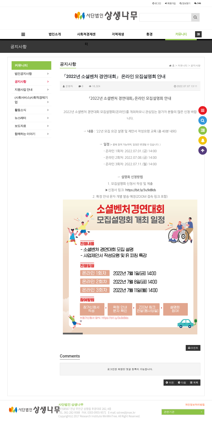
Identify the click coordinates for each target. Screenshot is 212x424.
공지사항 (20, 81)
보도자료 (20, 126)
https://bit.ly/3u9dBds (140, 190)
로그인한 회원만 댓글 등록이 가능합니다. (130, 369)
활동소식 (20, 110)
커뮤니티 (181, 34)
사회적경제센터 (86, 36)
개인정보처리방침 (195, 404)
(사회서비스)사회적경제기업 (31, 100)
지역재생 (118, 34)
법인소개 (55, 34)
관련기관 (183, 412)
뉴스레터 (20, 118)
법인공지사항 (23, 73)
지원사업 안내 (23, 89)
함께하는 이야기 (25, 133)
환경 (149, 34)
